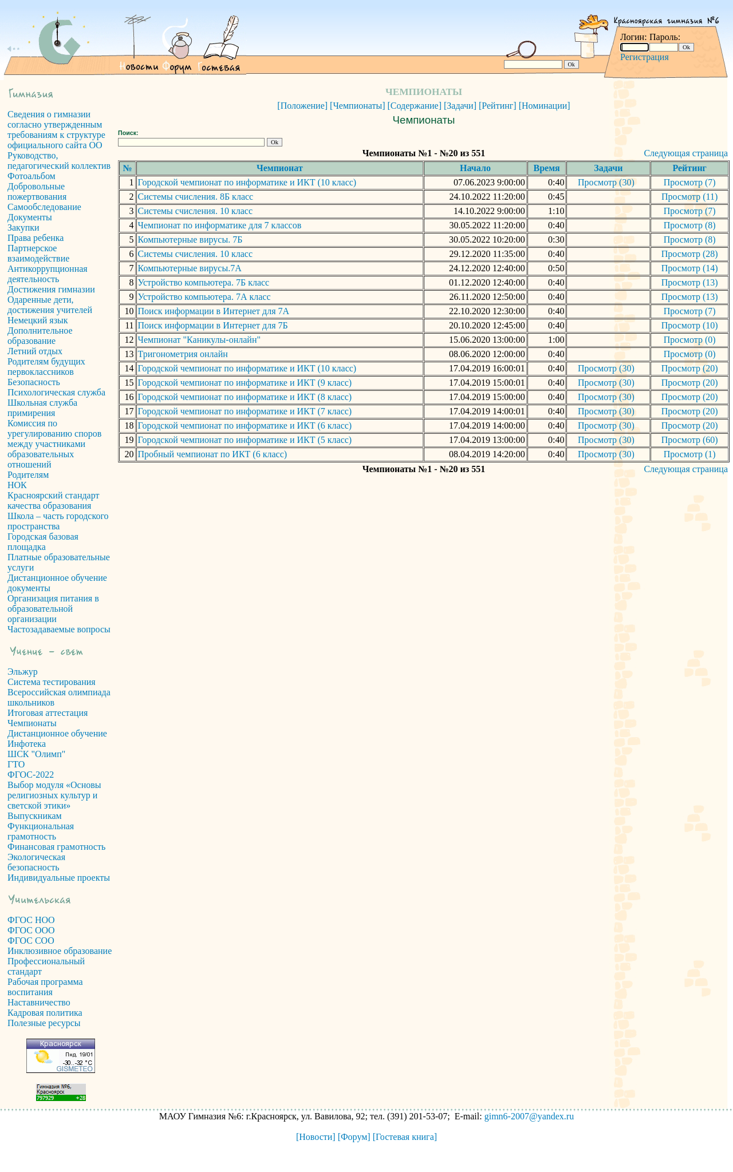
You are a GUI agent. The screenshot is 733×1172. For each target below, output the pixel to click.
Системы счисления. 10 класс (195, 211)
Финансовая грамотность (56, 847)
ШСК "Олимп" (36, 754)
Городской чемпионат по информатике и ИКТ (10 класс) (247, 182)
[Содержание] (415, 105)
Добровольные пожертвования (36, 191)
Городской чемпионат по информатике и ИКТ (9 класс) (245, 382)
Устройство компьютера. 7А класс (204, 297)
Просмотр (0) (690, 340)
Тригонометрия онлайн (183, 354)
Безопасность (33, 382)
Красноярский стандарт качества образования (53, 500)
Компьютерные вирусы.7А (190, 268)
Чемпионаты (32, 723)
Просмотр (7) (690, 182)
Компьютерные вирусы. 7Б (190, 239)
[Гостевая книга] (405, 1137)
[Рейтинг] (498, 105)
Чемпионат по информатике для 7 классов (220, 225)
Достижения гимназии (51, 289)
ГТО (16, 764)
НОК (17, 485)
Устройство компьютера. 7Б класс (204, 282)
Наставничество (38, 1002)
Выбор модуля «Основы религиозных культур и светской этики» (54, 795)
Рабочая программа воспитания (45, 987)
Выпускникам (34, 816)
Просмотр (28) (689, 254)
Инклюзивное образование (59, 951)
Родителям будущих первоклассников (46, 367)
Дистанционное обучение (57, 733)
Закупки (23, 227)
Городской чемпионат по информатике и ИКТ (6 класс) (245, 425)
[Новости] (316, 1137)
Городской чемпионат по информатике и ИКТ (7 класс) (245, 411)
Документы (29, 217)
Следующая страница (686, 153)
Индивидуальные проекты (58, 877)
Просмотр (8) (690, 225)
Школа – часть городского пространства (58, 521)
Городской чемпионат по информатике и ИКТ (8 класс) (245, 397)
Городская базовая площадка (42, 542)
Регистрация (644, 57)
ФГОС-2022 (30, 774)
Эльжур (22, 671)
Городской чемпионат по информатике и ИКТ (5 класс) (245, 440)
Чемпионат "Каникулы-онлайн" (199, 340)
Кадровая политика (44, 1012)
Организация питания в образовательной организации (53, 608)
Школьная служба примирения (42, 408)
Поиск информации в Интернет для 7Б (213, 325)
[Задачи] (460, 105)
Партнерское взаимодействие (38, 253)
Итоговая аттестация (47, 713)
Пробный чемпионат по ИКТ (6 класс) (212, 454)
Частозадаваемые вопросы (59, 629)
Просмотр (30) (606, 182)
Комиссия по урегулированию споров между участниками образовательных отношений (54, 443)
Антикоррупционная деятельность (47, 274)
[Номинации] (544, 105)
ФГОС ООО (31, 930)
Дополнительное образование (40, 336)
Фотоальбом (31, 176)
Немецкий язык (37, 320)
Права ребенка (35, 238)
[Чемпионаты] (357, 105)
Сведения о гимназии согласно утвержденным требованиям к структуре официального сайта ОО (56, 129)
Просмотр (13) (689, 282)
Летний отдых (34, 351)
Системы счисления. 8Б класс (196, 196)
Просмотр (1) (690, 454)
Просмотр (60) (689, 440)
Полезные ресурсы (44, 1023)
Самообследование (44, 207)
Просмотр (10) (689, 325)
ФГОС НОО (31, 920)
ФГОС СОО (30, 940)
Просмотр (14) (689, 268)
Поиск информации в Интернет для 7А (214, 311)
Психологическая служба (56, 392)
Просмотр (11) (689, 196)
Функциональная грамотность (40, 831)
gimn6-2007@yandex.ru (529, 1116)
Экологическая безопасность (36, 862)
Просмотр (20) (689, 368)
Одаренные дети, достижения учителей (49, 305)
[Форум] (354, 1137)
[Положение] (302, 105)
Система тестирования (51, 682)
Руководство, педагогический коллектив (59, 161)
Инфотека (26, 744)
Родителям (28, 475)
